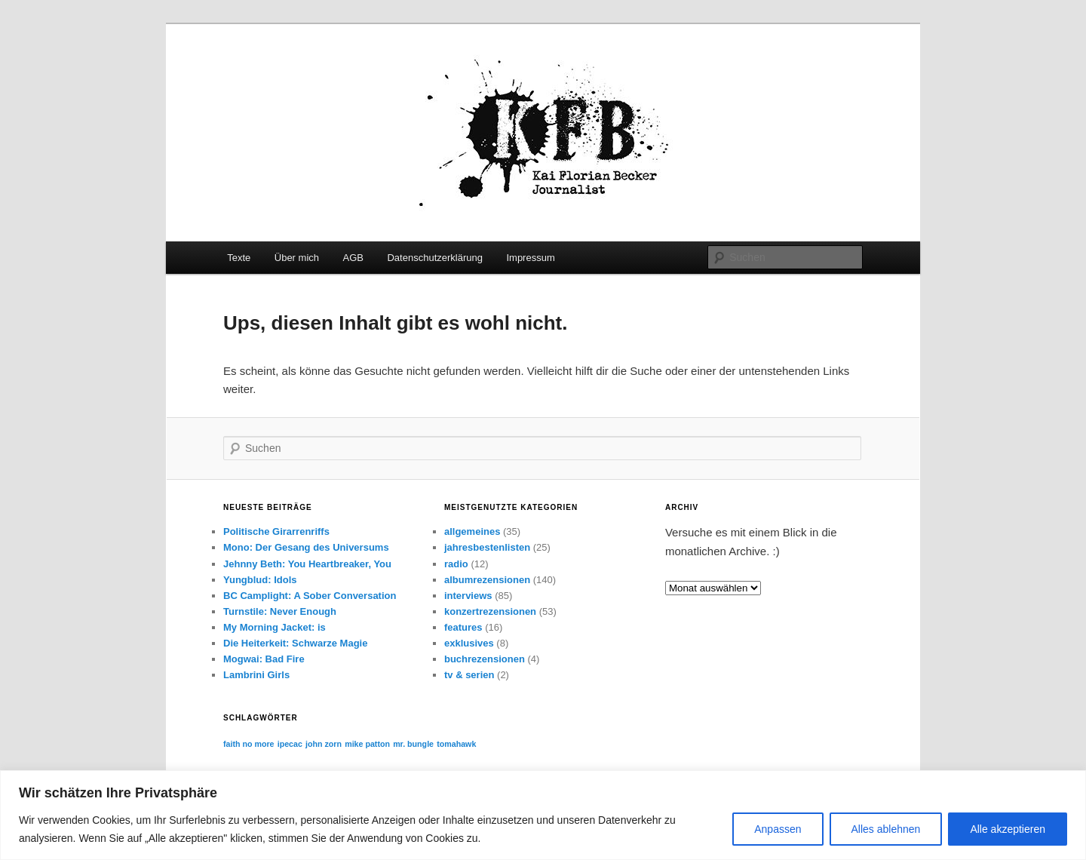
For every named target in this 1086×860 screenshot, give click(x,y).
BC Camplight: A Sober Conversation (309, 595)
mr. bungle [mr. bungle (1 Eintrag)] (413, 743)
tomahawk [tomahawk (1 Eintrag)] (456, 743)
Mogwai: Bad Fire (264, 659)
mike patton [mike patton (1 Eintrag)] (367, 743)
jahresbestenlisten (487, 547)
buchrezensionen (484, 659)
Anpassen (777, 829)
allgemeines (472, 531)
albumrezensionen (487, 579)
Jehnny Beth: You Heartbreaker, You (307, 564)
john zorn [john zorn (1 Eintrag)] (323, 743)
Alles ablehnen (886, 829)
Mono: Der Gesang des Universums (306, 547)
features (463, 627)
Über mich (297, 257)
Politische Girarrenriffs (276, 531)
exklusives (469, 643)
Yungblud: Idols (260, 579)
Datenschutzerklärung (434, 257)
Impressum (530, 257)
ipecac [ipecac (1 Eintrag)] (290, 743)
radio (456, 564)
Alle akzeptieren (1007, 829)
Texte (238, 257)
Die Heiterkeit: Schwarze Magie (295, 643)
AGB (353, 257)
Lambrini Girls (256, 674)
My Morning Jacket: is (274, 627)
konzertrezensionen (490, 611)
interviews (468, 595)
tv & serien (469, 674)
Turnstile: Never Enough (279, 611)
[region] (543, 815)
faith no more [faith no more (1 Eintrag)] (249, 743)
